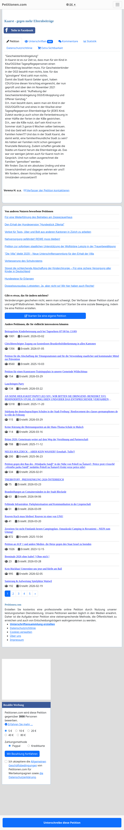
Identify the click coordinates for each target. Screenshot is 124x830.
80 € (23, 790)
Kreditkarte (38, 801)
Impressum (17, 695)
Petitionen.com (14, 4)
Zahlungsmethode (16, 797)
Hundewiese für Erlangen (19, 333)
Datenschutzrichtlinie (19, 93)
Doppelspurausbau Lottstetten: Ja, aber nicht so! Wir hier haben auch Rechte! (49, 341)
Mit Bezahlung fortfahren (22, 809)
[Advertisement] (62, 37)
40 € (11, 790)
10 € (21, 786)
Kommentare (68, 87)
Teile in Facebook (18, 76)
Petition (12, 87)
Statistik (90, 87)
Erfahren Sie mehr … (19, 779)
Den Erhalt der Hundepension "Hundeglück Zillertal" (34, 279)
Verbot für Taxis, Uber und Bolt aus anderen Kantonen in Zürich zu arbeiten (48, 287)
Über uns (15, 691)
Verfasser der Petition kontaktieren (46, 236)
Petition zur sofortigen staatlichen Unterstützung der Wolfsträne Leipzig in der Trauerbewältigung (60, 301)
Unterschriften (39, 87)
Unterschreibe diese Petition (37, 251)
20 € (33, 786)
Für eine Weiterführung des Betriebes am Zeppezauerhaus (38, 272)
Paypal (16, 801)
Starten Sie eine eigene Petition (45, 371)
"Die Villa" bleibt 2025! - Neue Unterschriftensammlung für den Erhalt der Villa (49, 308)
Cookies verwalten (21, 687)
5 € (10, 786)
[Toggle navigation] (117, 4)
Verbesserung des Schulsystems (23, 316)
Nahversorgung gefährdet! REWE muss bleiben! (32, 294)
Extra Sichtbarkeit (50, 93)
